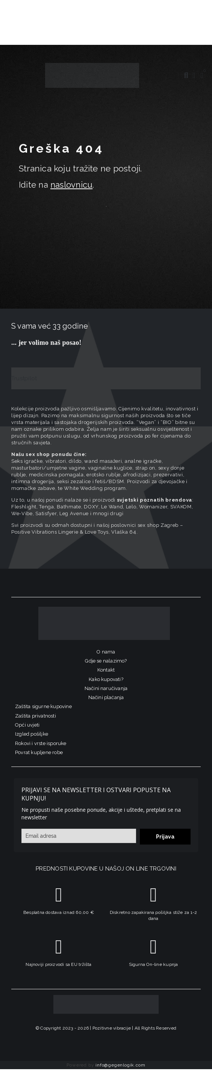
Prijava (165, 837)
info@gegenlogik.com (120, 1065)
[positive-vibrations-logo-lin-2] (92, 65)
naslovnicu (71, 185)
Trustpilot (24, 378)
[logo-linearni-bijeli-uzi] (104, 609)
